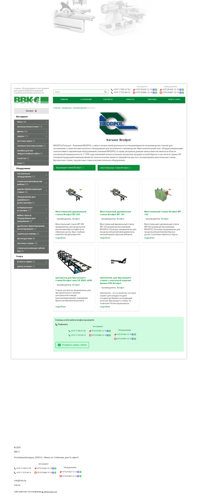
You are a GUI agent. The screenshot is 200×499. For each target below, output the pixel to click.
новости (130, 99)
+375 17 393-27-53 (77, 331)
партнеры (152, 99)
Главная (56, 108)
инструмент (98, 326)
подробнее (60, 238)
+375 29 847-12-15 (125, 339)
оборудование (124, 330)
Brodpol (76, 219)
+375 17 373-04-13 (77, 335)
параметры (67, 108)
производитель (80, 108)
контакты (108, 99)
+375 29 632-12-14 (100, 331)
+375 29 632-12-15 (125, 334)
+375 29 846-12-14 (100, 335)
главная (64, 99)
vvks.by (17, 485)
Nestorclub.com (50, 492)
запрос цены (174, 99)
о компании (86, 99)
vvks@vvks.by (20, 480)
